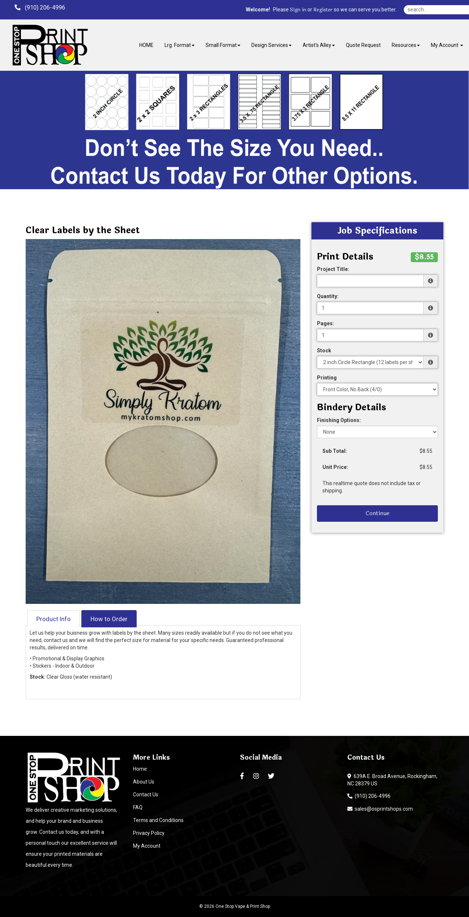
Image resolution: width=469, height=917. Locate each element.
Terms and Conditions (158, 820)
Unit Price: (335, 467)
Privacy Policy (149, 833)
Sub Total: (334, 451)
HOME (146, 45)
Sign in (298, 10)
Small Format (223, 45)
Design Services (271, 45)
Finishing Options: (339, 420)
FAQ (138, 807)
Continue (377, 513)
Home (140, 769)
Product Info (53, 619)
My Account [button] (447, 45)
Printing (327, 378)
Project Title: (333, 269)
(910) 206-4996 (369, 796)
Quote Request (363, 45)
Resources (406, 45)
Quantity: (328, 296)
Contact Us (145, 794)
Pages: (325, 323)
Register (323, 10)
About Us (143, 782)
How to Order (109, 619)
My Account (146, 846)
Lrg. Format (180, 45)
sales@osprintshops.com (380, 809)
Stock (324, 350)
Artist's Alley (319, 45)
